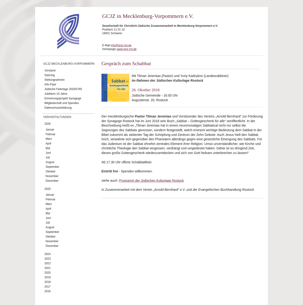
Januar (50, 129)
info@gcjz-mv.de (121, 45)
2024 (47, 254)
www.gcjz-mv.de (127, 49)
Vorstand (49, 70)
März (49, 139)
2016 (47, 291)
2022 (47, 263)
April (48, 143)
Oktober (51, 171)
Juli (48, 157)
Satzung (49, 75)
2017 (47, 286)
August (50, 162)
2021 (47, 268)
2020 (47, 272)
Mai (48, 148)
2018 (47, 282)
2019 (47, 277)
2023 (47, 258)
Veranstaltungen (57, 117)
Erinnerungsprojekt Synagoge (62, 98)
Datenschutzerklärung (58, 107)
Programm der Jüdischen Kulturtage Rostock (151, 180)
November (52, 176)
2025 (47, 189)
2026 (47, 123)
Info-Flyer (50, 84)
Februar (50, 134)
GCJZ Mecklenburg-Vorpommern (68, 63)
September (52, 166)
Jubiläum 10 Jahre (55, 93)
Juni (48, 152)
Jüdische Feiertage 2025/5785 (63, 89)
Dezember (52, 180)
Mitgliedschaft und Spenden (61, 103)
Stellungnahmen (54, 79)
